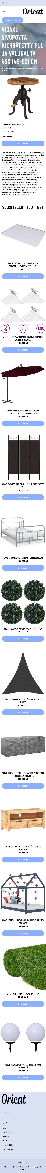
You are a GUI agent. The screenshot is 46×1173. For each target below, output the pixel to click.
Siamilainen (7, 1132)
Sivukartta (23, 1169)
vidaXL (22, 125)
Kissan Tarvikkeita (12, 20)
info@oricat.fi (6, 3)
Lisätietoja (23, 143)
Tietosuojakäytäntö (35, 1167)
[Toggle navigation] (4, 11)
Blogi (5, 1140)
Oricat (5, 1128)
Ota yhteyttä (13, 1167)
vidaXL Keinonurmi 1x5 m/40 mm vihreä (23, 993)
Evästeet (23, 1167)
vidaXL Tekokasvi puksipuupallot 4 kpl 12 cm (23, 628)
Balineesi (6, 1136)
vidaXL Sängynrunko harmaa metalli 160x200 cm (23, 557)
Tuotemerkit (15, 125)
